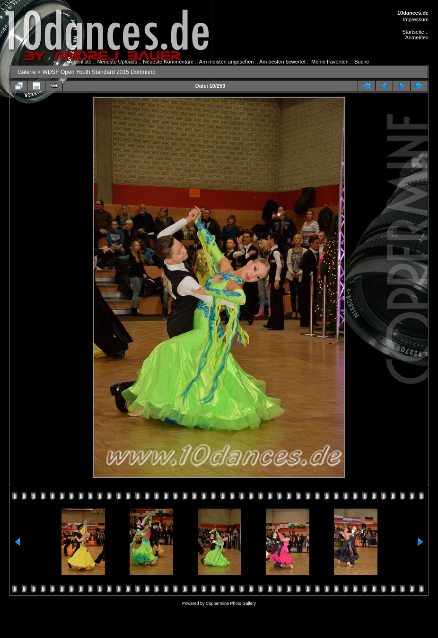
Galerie (27, 72)
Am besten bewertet (282, 61)
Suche (361, 61)
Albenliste (80, 61)
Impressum (416, 19)
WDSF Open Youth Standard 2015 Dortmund (98, 72)
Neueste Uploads (117, 61)
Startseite (413, 32)
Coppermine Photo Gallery (231, 603)
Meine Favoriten (330, 61)
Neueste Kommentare (168, 61)
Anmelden (417, 37)
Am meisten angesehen (226, 61)
